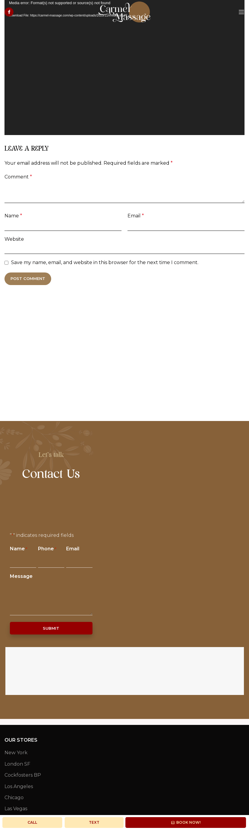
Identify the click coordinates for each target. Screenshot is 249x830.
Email (135, 216)
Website (14, 239)
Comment (18, 177)
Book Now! (186, 822)
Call (32, 822)
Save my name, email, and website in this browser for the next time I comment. (104, 262)
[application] (124, 67)
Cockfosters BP (22, 775)
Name (13, 216)
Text (94, 822)
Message (21, 576)
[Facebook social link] (8, 11)
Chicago (14, 797)
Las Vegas (15, 808)
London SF (17, 764)
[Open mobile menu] (242, 12)
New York (16, 752)
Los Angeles (18, 786)
